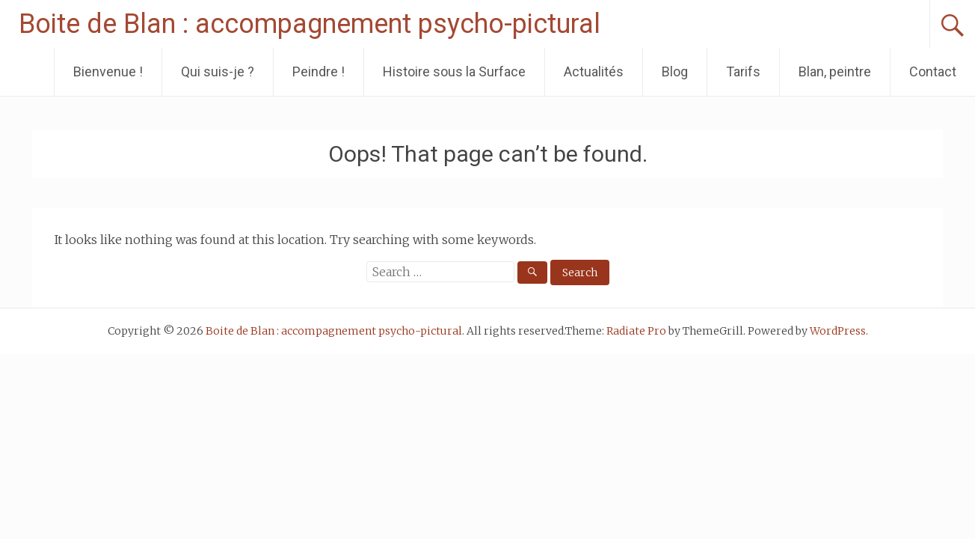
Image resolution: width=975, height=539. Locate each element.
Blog (675, 71)
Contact (932, 71)
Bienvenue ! (108, 71)
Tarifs (743, 71)
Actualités (594, 71)
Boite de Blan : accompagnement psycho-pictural (309, 24)
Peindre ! (318, 71)
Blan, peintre (835, 71)
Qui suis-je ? (217, 71)
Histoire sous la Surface (454, 71)
